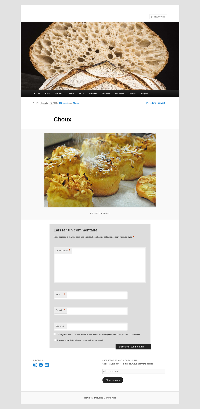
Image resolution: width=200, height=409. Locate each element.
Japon (81, 93)
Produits (93, 93)
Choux (76, 103)
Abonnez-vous (113, 380)
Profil (47, 93)
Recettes (106, 93)
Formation (59, 93)
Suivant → (162, 103)
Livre (71, 93)
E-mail (60, 310)
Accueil (36, 93)
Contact (132, 93)
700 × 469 (63, 103)
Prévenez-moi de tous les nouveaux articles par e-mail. (80, 340)
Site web (60, 326)
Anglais (144, 93)
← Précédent (150, 103)
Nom (60, 294)
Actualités (119, 93)
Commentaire (63, 250)
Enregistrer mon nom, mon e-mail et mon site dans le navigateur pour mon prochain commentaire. (99, 334)
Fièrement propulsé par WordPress (100, 398)
